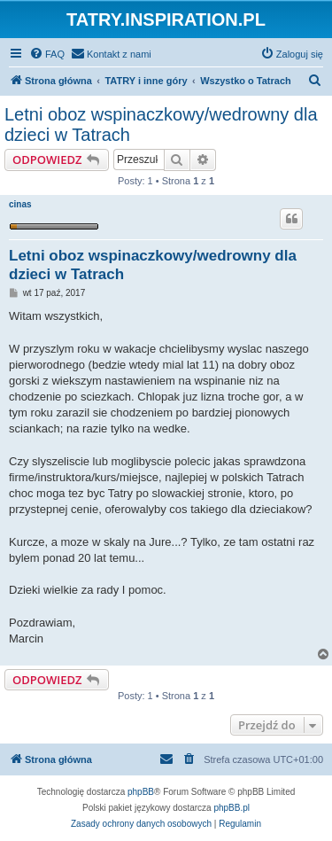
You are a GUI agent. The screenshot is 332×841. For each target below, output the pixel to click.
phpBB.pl (231, 808)
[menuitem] (47, 54)
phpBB (140, 792)
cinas (20, 204)
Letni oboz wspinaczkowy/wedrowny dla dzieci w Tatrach (161, 124)
